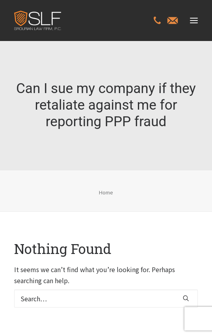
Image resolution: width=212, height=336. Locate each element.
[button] (194, 20)
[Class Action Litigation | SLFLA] (37, 20)
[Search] (106, 298)
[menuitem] (157, 21)
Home (106, 192)
